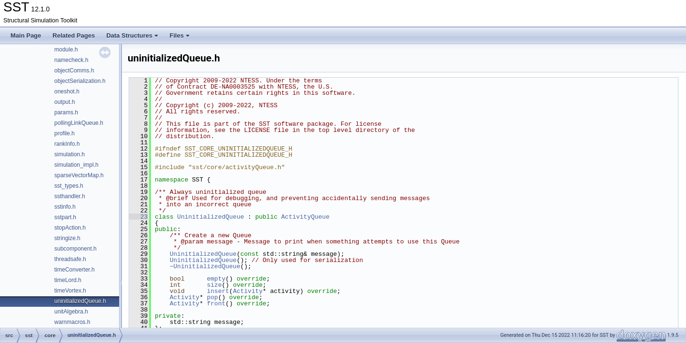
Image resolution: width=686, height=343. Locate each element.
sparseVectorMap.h (78, 175)
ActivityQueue (305, 216)
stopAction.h (70, 227)
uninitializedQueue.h (80, 301)
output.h (64, 102)
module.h (66, 49)
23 (138, 216)
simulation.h (69, 154)
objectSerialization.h (79, 81)
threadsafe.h (70, 259)
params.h (66, 112)
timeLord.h (67, 280)
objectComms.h (74, 70)
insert (218, 291)
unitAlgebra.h (71, 311)
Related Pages (73, 35)
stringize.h (67, 238)
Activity (247, 291)
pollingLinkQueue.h (78, 123)
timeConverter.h (74, 269)
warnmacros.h (72, 322)
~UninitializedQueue (205, 266)
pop (212, 297)
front (216, 303)
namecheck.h (71, 60)
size (214, 285)
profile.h (64, 133)
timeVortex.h (70, 290)
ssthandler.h (69, 196)
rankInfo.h (67, 144)
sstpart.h (65, 217)
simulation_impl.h (76, 164)
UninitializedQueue (210, 216)
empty (216, 278)
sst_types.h (68, 185)
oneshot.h (67, 91)
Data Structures (132, 35)
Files (180, 35)
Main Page (25, 35)
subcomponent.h (75, 248)
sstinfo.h (65, 206)
